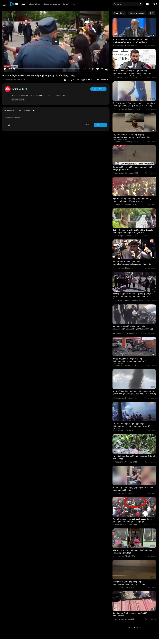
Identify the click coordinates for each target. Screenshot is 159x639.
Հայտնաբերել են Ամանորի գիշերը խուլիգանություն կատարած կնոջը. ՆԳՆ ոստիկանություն (131, 137)
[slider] (47, 68)
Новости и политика (52, 3)
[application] (55, 41)
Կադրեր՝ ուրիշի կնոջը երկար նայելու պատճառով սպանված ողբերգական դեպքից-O (134, 329)
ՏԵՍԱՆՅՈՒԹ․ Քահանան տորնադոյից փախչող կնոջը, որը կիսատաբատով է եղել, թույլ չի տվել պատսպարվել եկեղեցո (134, 394)
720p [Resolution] (102, 69)
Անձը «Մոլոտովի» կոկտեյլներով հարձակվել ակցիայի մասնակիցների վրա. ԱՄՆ (132, 231)
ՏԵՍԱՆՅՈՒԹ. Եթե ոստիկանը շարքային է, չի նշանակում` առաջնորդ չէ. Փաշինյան (132, 40)
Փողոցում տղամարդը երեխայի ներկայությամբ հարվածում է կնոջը (128, 583)
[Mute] (97, 69)
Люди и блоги (35, 3)
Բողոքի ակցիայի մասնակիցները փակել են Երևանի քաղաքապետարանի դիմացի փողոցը (132, 296)
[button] (154, 4)
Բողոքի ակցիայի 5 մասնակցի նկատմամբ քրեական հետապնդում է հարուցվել (132, 520)
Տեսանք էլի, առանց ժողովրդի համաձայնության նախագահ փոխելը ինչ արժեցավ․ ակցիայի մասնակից (131, 264)
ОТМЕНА (87, 125)
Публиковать (100, 125)
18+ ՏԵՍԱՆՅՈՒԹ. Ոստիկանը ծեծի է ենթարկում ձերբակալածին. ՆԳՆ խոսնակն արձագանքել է (133, 104)
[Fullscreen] (106, 69)
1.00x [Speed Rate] (89, 69)
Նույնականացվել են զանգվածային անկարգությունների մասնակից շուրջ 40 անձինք (131, 426)
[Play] (5, 69)
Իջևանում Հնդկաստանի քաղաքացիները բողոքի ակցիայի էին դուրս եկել (131, 199)
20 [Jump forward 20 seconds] (93, 68)
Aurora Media (19, 89)
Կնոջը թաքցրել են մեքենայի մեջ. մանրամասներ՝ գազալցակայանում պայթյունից (129, 361)
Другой (66, 3)
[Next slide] (153, 13)
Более (75, 3)
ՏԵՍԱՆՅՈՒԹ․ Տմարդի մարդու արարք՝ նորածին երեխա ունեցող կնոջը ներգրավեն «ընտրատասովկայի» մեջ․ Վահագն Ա (132, 73)
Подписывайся (98, 89)
